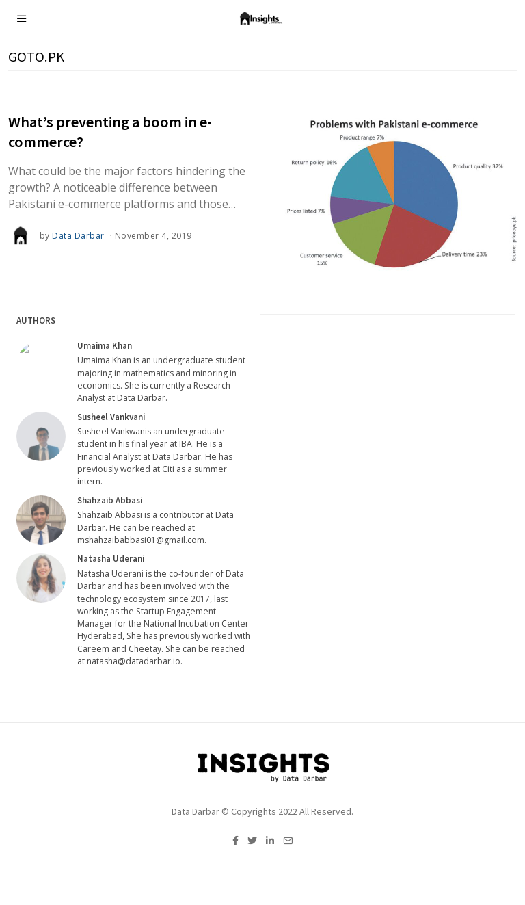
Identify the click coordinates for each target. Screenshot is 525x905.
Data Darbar (78, 235)
